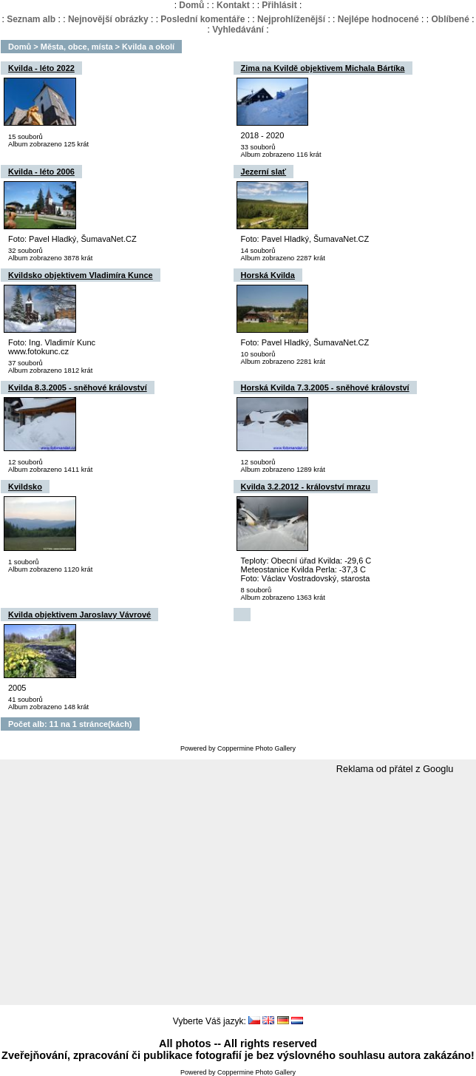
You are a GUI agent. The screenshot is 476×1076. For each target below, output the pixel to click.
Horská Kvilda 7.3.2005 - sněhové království (325, 387)
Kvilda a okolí (148, 46)
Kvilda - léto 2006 (41, 171)
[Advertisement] (238, 890)
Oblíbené (450, 19)
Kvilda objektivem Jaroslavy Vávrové (79, 614)
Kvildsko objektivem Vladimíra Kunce (80, 275)
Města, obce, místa (77, 46)
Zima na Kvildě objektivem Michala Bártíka (323, 68)
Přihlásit (279, 5)
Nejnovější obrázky (108, 19)
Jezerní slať (264, 171)
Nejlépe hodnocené (378, 19)
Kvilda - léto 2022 (41, 68)
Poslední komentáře (202, 19)
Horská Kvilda (268, 275)
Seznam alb (31, 19)
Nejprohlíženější (291, 19)
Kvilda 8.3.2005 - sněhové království (77, 387)
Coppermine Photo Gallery (256, 748)
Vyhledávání (238, 29)
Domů (191, 5)
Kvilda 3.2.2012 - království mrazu (305, 486)
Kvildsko (25, 486)
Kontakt (233, 5)
